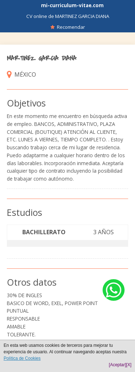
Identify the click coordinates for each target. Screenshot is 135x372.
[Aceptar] (117, 364)
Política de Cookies (22, 358)
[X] (128, 364)
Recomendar (67, 27)
